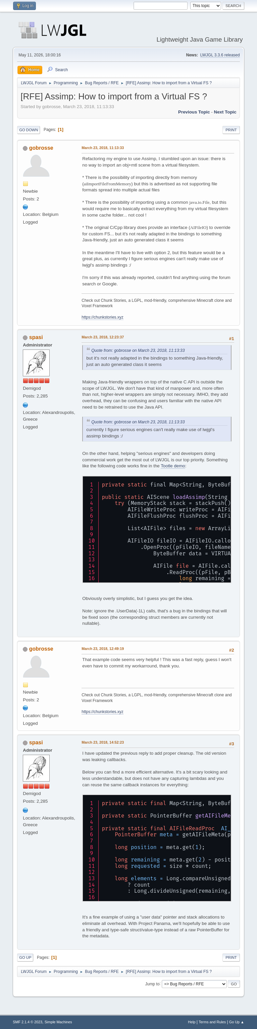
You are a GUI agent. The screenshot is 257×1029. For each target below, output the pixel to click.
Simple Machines (58, 1022)
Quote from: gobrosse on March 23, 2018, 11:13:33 (138, 350)
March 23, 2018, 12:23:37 (103, 337)
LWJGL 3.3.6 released (220, 55)
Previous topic (194, 111)
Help (191, 1022)
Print (231, 130)
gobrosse (41, 148)
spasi (36, 337)
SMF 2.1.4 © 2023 (27, 1022)
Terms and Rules (212, 1022)
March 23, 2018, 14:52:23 (103, 742)
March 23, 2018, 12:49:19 (103, 649)
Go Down (28, 130)
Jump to (152, 983)
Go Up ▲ (236, 1022)
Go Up (25, 957)
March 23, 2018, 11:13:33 (103, 148)
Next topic (225, 111)
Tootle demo (173, 465)
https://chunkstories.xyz (102, 317)
